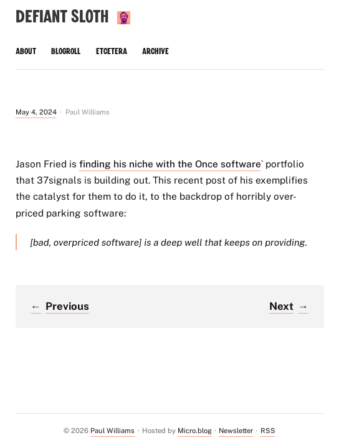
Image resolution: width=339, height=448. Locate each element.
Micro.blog (195, 430)
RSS (267, 430)
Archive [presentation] (155, 51)
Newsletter (236, 430)
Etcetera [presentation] (111, 51)
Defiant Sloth (62, 17)
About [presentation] (26, 51)
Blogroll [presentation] (65, 51)
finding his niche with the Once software (170, 163)
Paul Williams (112, 430)
